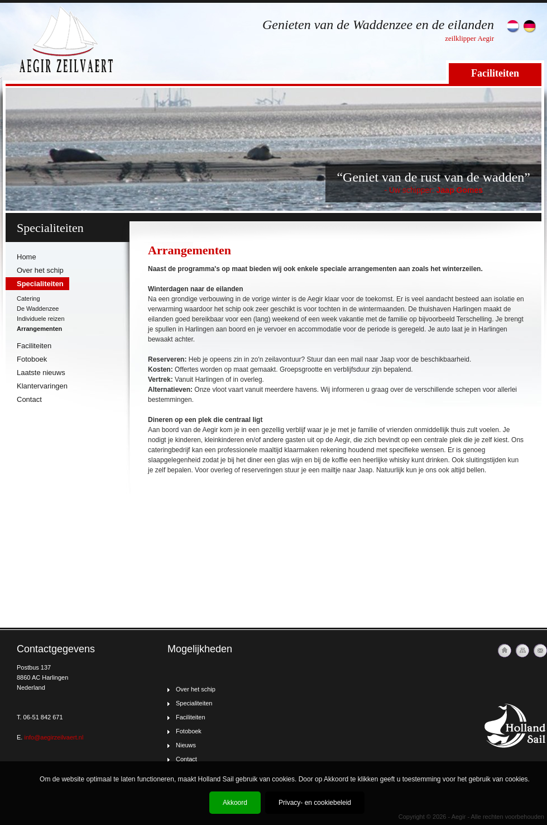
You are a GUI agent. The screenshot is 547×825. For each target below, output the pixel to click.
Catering (28, 298)
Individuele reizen (41, 318)
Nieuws (186, 745)
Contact (29, 399)
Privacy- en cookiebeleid (315, 803)
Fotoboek (32, 359)
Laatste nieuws (41, 372)
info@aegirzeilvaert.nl (53, 737)
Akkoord (235, 803)
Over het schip (40, 270)
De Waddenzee (38, 308)
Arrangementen (39, 328)
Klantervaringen (42, 386)
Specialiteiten (40, 283)
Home (26, 257)
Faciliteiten (495, 73)
